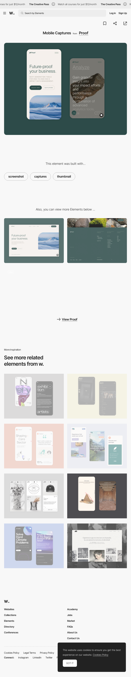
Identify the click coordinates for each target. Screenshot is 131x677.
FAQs (70, 626)
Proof (83, 33)
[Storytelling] (97, 496)
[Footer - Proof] (97, 240)
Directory (9, 626)
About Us (72, 632)
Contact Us (73, 638)
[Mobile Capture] (34, 396)
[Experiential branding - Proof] (34, 288)
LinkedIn (37, 657)
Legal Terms (29, 652)
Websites (9, 609)
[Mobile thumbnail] (97, 446)
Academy (72, 609)
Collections (10, 615)
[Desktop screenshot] (97, 545)
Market (71, 620)
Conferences (11, 632)
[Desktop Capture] (34, 240)
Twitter (49, 657)
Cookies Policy (11, 652)
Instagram (23, 657)
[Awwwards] (11, 13)
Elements (9, 620)
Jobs (69, 615)
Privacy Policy (47, 652)
